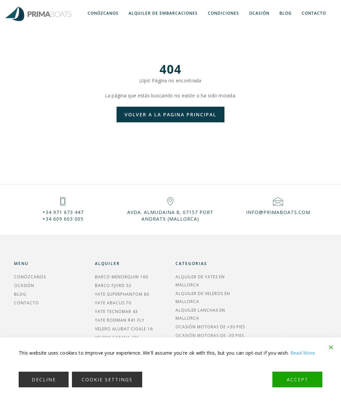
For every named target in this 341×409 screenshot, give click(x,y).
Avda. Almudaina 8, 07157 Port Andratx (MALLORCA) (170, 215)
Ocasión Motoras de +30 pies (210, 327)
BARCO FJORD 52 (113, 285)
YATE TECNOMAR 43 (116, 311)
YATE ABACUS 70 (113, 303)
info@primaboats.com (278, 212)
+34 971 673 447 (63, 212)
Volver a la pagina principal (170, 114)
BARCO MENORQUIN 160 (121, 277)
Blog (285, 13)
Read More (302, 353)
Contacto (314, 13)
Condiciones (223, 13)
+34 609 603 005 (63, 219)
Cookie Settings (107, 379)
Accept (297, 379)
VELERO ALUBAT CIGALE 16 (124, 329)
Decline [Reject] (44, 379)
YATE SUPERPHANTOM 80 (122, 294)
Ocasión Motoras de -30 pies (209, 335)
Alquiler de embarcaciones (163, 13)
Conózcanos (103, 13)
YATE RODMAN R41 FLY (120, 320)
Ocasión (259, 13)
